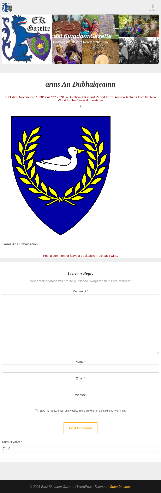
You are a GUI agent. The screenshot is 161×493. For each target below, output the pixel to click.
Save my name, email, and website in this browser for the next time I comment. (83, 410)
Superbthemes (120, 486)
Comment (80, 291)
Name (80, 361)
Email (80, 378)
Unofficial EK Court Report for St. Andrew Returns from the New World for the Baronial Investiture (107, 98)
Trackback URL (106, 255)
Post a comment (54, 255)
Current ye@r (12, 441)
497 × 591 (58, 97)
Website (80, 395)
